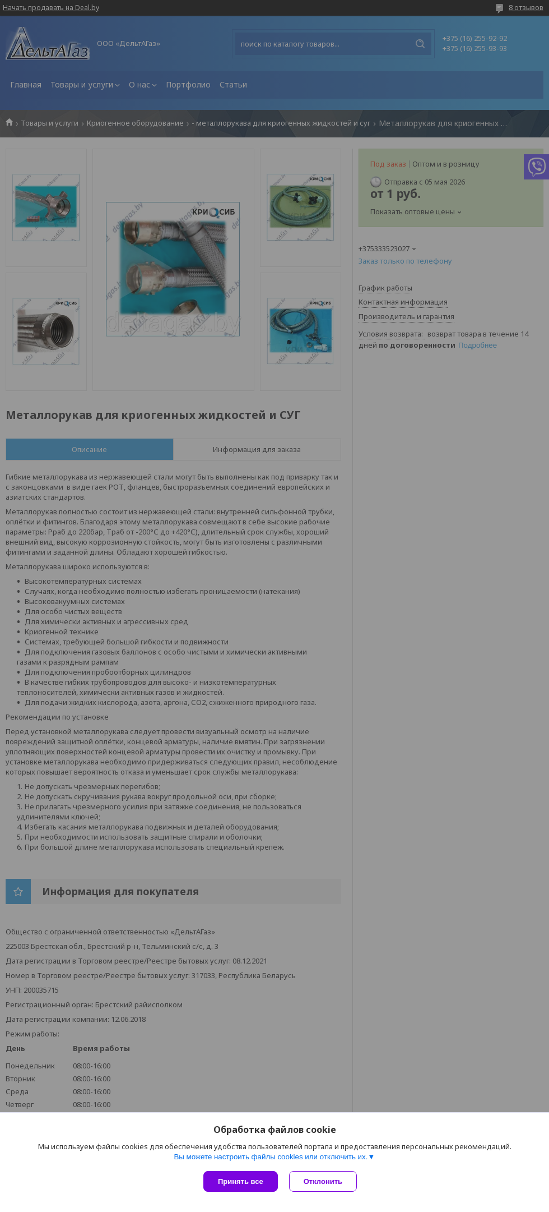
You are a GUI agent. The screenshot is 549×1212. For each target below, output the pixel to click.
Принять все (240, 1181)
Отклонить (323, 1181)
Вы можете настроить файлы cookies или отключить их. (270, 1157)
